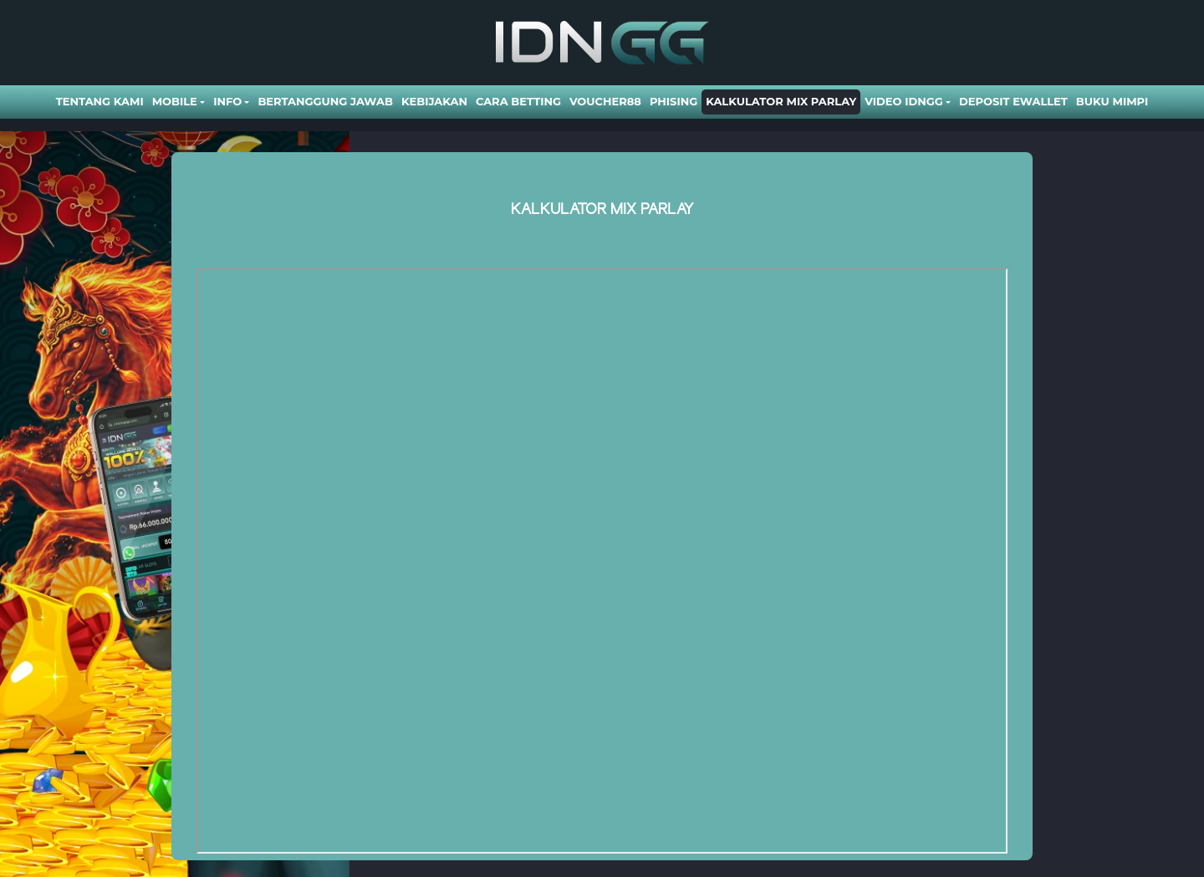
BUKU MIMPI (1112, 101)
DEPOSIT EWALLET (1013, 101)
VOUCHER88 (605, 101)
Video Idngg (903, 101)
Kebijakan (434, 101)
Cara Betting (518, 101)
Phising (673, 101)
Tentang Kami (100, 101)
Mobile (174, 101)
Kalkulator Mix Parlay (781, 101)
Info (227, 101)
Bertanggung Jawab (325, 101)
